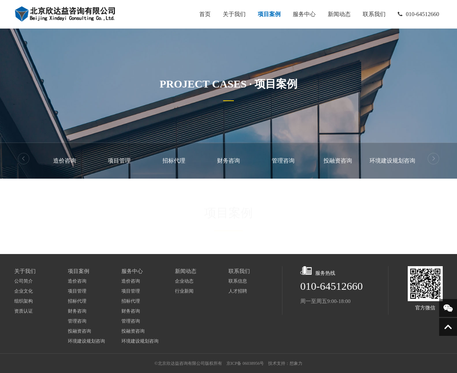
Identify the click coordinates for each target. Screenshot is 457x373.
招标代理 (173, 161)
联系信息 (237, 281)
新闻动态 (337, 14)
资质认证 (23, 311)
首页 (203, 14)
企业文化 (23, 291)
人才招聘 (237, 291)
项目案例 (267, 14)
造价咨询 (64, 161)
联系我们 (372, 13)
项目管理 (119, 161)
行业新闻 (184, 291)
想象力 (296, 363)
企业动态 (184, 281)
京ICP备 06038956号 (245, 363)
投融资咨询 (337, 161)
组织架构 (23, 301)
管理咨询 (283, 161)
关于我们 (232, 14)
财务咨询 (228, 161)
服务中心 (302, 14)
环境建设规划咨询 (392, 161)
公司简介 (23, 281)
